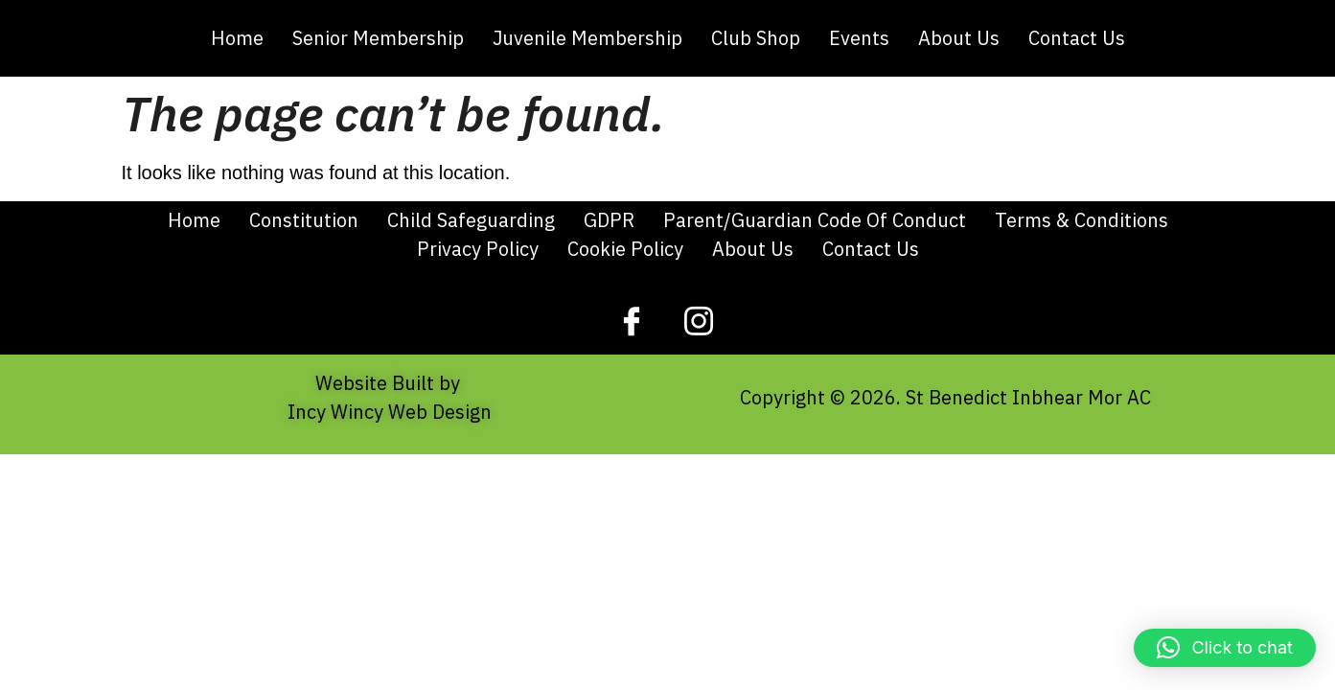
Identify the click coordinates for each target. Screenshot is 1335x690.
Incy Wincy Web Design (390, 412)
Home (237, 38)
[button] (1225, 648)
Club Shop (755, 38)
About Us (959, 38)
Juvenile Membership (587, 38)
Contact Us (1076, 38)
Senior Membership (378, 38)
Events (859, 38)
